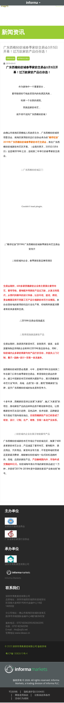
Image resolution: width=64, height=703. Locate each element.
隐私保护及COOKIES (34, 691)
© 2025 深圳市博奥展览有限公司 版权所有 (26, 646)
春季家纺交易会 (23, 58)
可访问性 (13, 691)
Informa (32, 3)
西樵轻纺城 (10, 58)
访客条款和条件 (42, 694)
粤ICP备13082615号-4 (16, 653)
